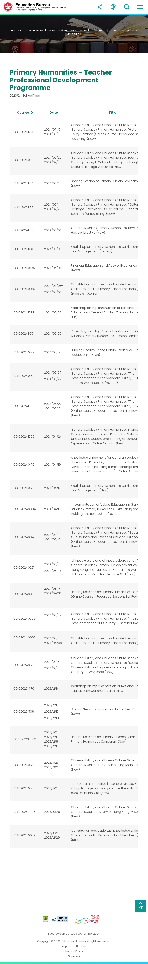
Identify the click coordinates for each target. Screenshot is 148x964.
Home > (16, 30)
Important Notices (74, 946)
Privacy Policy (74, 951)
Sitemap (74, 956)
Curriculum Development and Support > (49, 30)
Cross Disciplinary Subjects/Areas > (101, 30)
